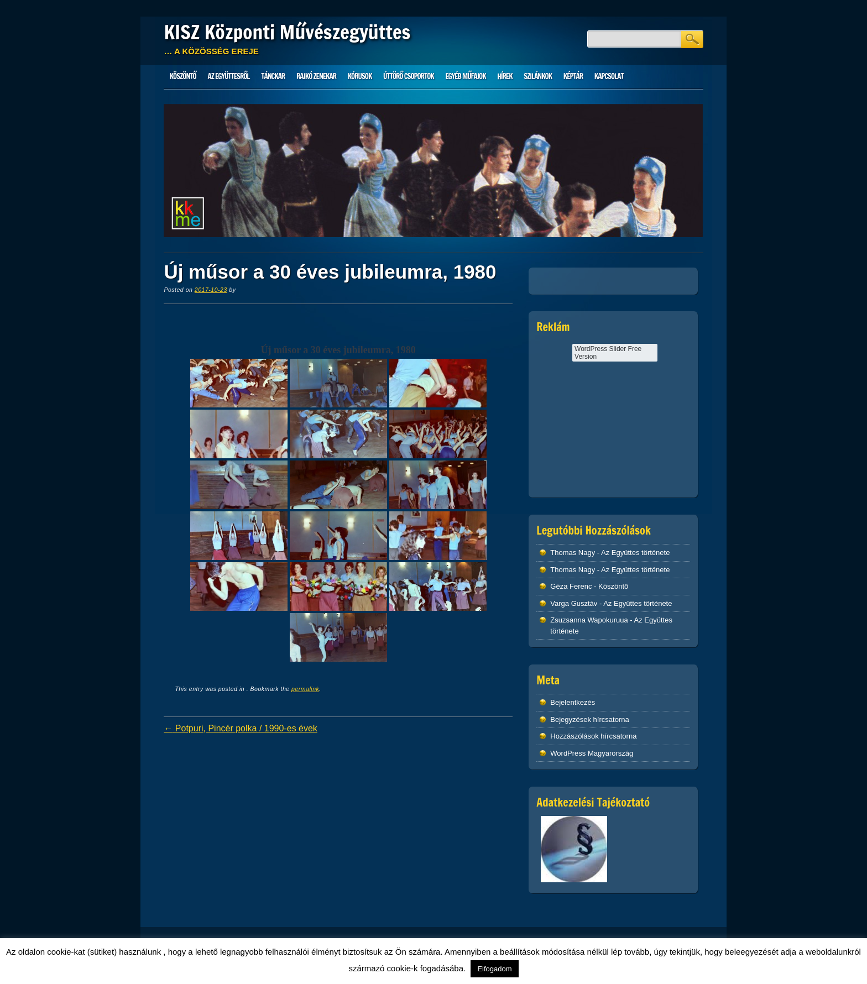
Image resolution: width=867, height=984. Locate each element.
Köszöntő (183, 76)
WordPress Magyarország (591, 753)
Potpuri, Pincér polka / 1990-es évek (240, 728)
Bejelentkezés (572, 702)
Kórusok (360, 76)
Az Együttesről (229, 76)
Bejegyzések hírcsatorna (589, 719)
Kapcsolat (609, 76)
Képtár (573, 76)
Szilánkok (538, 76)
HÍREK (504, 76)
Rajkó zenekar (316, 76)
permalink (305, 688)
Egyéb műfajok (465, 76)
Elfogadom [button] (494, 969)
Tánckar (273, 76)
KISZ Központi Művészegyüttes (287, 32)
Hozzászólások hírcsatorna (593, 736)
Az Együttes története (635, 552)
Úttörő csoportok (408, 76)
